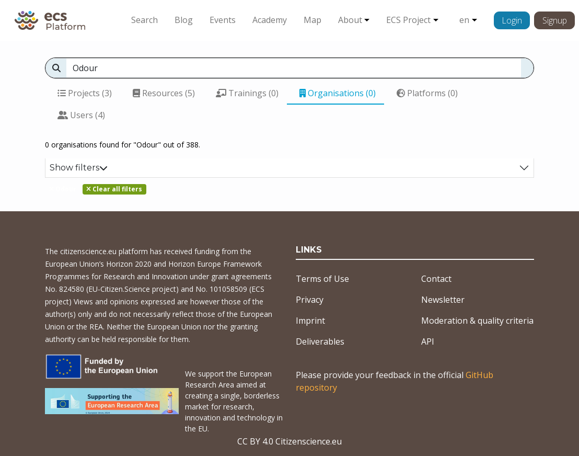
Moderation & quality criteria (477, 320)
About (350, 20)
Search (144, 20)
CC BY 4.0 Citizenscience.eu (289, 441)
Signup (554, 20)
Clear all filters (114, 189)
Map (312, 20)
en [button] (464, 20)
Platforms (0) (427, 93)
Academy (269, 20)
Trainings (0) (247, 93)
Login (512, 20)
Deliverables (320, 341)
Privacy (309, 299)
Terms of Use (322, 278)
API (427, 341)
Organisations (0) (337, 93)
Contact (436, 278)
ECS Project (408, 20)
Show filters (79, 168)
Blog (184, 20)
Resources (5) (164, 93)
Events (223, 20)
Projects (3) (84, 93)
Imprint (310, 320)
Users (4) (81, 115)
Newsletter (443, 299)
